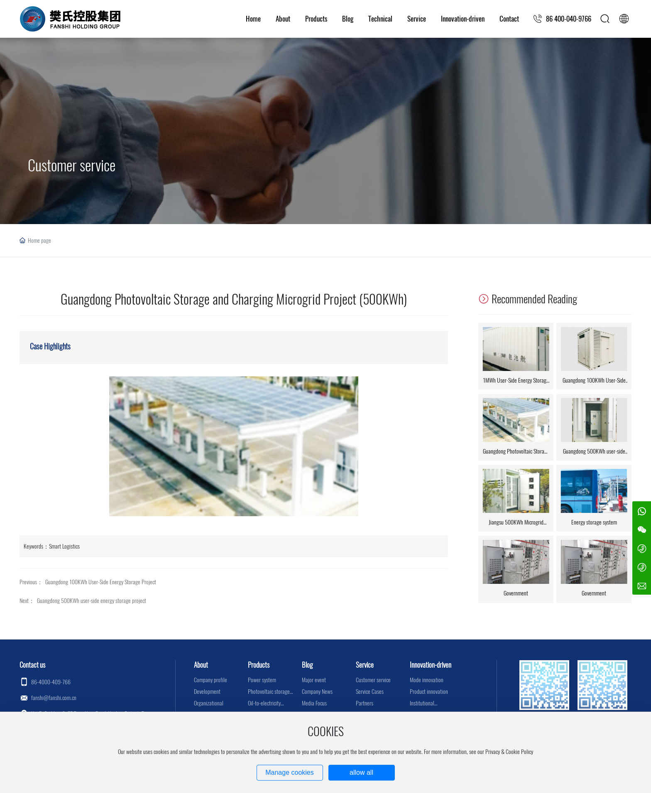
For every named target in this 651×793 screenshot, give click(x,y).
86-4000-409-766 (51, 682)
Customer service (71, 165)
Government (516, 593)
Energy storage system (594, 522)
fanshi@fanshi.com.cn (53, 698)
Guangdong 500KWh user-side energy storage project (91, 601)
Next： (27, 601)
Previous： (31, 582)
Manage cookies (289, 772)
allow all (361, 772)
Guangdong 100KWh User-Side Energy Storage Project (100, 582)
